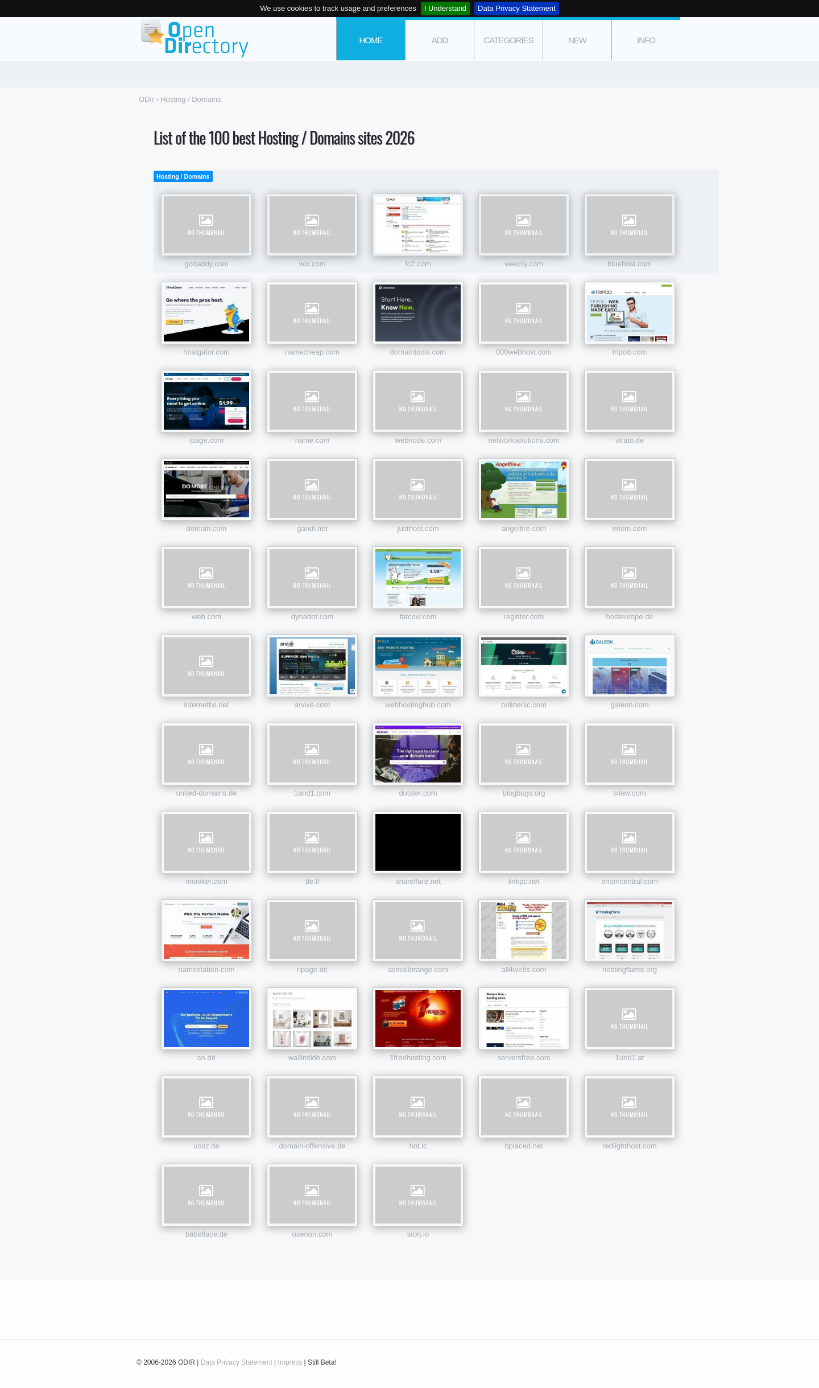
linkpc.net (524, 881)
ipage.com (206, 440)
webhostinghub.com (418, 705)
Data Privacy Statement (517, 8)
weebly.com (523, 264)
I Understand (445, 8)
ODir (193, 39)
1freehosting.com (418, 1057)
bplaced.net (523, 1146)
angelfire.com (524, 528)
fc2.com (418, 264)
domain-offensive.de (312, 1146)
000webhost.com (524, 352)
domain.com (207, 528)
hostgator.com (206, 352)
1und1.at (629, 1057)
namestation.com (207, 969)
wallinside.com (312, 1057)
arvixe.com (312, 705)
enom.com (630, 528)
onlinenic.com (524, 705)
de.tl (312, 881)
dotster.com (418, 793)
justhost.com (418, 528)
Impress (290, 1362)
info (646, 40)
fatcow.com (417, 616)
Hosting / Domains (183, 176)
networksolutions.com (524, 440)
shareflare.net (418, 881)
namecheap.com (312, 352)
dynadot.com (312, 616)
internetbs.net (206, 705)
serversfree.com (523, 1057)
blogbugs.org (523, 793)
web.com (206, 616)
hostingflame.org (629, 969)
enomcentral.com (629, 881)
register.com (524, 616)
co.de (206, 1057)
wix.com (312, 264)
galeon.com (629, 705)
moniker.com (206, 881)
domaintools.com (418, 352)
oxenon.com (312, 1234)
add (440, 40)
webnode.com (418, 440)
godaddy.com (206, 264)
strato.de (629, 440)
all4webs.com (524, 969)
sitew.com (629, 793)
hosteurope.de (629, 616)
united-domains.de (206, 793)
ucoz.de (206, 1146)
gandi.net (312, 528)
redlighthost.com (629, 1146)
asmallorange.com (418, 969)
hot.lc (418, 1146)
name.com (312, 440)
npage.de (312, 969)
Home (371, 40)
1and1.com (312, 793)
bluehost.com (629, 264)
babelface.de (206, 1234)
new (577, 40)
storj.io (418, 1234)
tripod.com (630, 352)
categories (508, 40)
